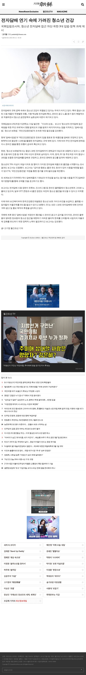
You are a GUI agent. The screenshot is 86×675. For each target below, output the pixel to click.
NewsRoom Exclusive (28, 11)
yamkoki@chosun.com (18, 34)
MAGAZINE (62, 11)
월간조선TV (48, 11)
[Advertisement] (43, 254)
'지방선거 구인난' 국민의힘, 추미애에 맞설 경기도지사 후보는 (26, 365)
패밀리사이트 (8, 670)
